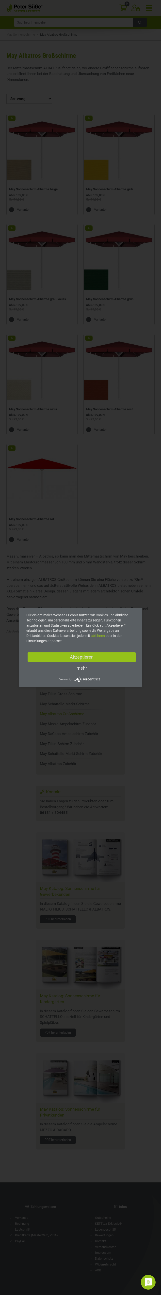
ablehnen (98, 636)
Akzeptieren (82, 657)
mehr (82, 668)
